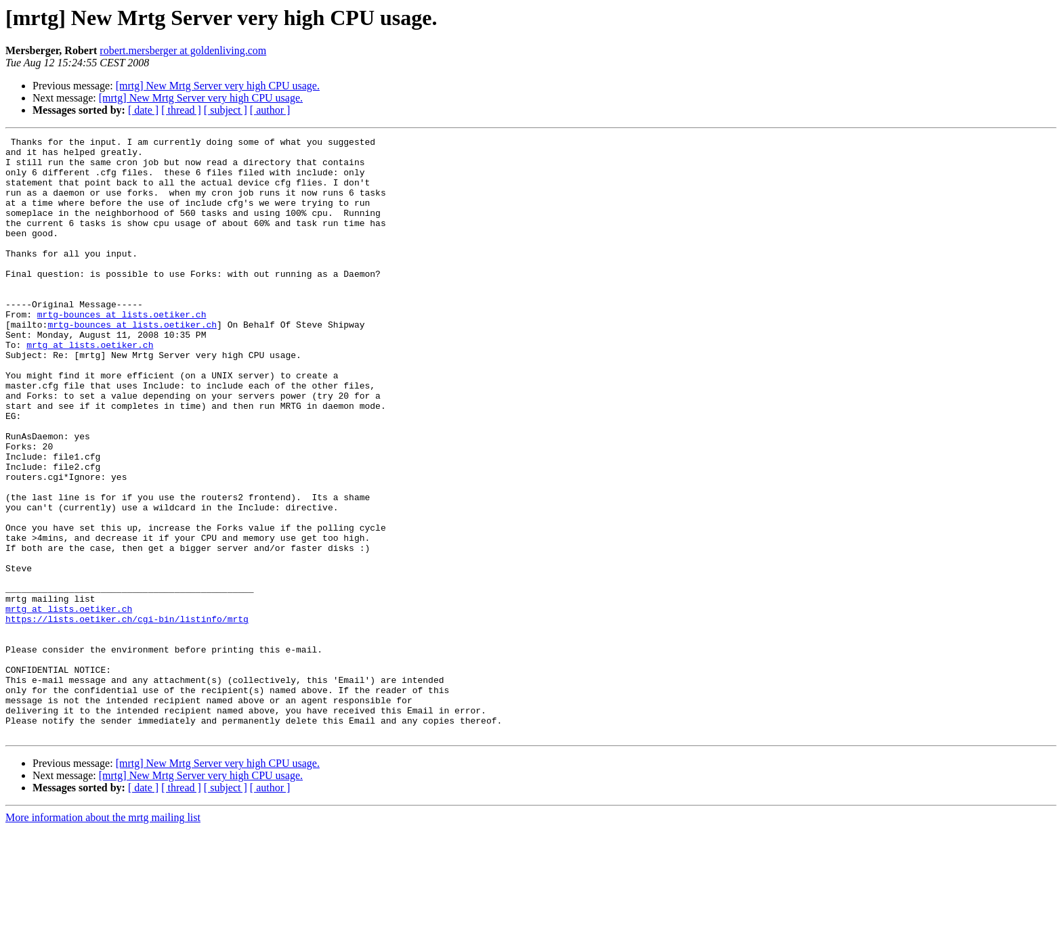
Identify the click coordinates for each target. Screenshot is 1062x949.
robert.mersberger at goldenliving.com (183, 50)
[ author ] (270, 110)
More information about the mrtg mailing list (102, 937)
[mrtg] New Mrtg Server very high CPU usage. (218, 85)
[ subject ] (225, 110)
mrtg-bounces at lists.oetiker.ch (122, 351)
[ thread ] (181, 110)
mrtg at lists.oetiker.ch (89, 387)
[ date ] (143, 110)
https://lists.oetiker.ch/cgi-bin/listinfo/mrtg (127, 716)
